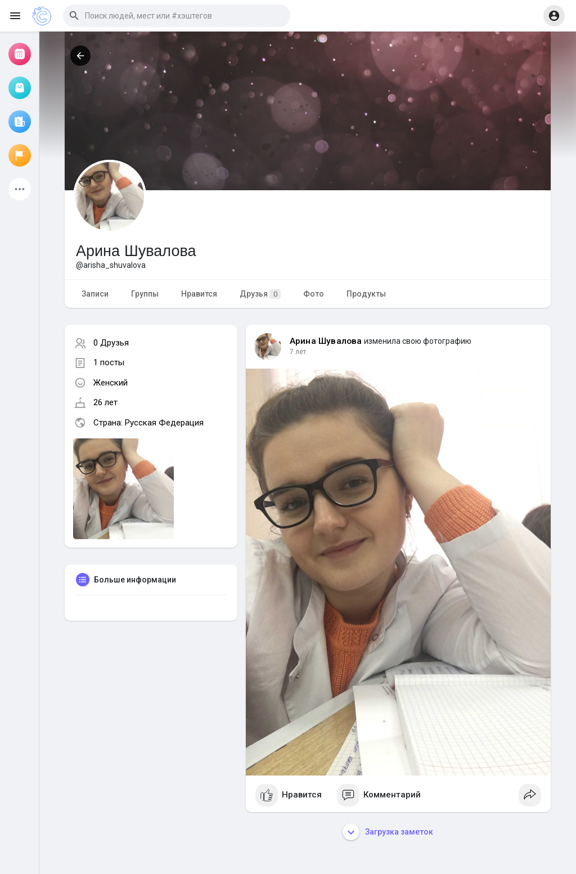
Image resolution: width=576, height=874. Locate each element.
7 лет (298, 352)
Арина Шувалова (326, 341)
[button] (176, 16)
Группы (145, 293)
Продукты (366, 293)
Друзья (260, 294)
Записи (95, 293)
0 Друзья (111, 343)
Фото (313, 293)
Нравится (199, 293)
